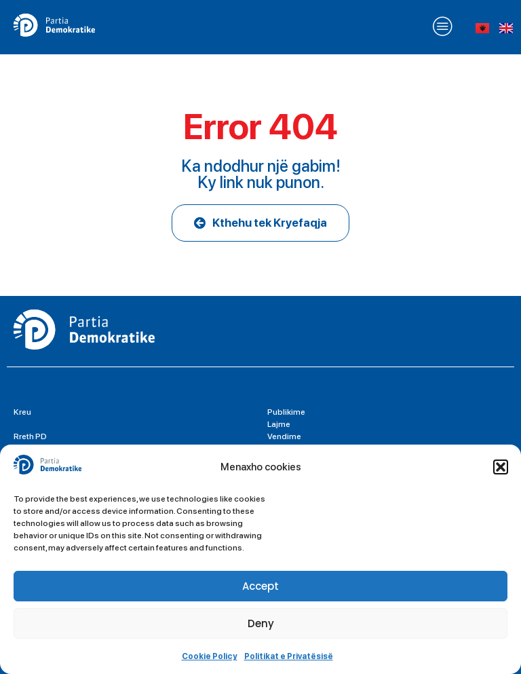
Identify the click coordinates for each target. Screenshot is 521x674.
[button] (500, 467)
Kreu (22, 412)
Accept (260, 586)
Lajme (278, 424)
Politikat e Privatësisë (288, 656)
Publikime (286, 412)
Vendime (284, 436)
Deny (261, 623)
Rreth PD (30, 436)
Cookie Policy (209, 656)
